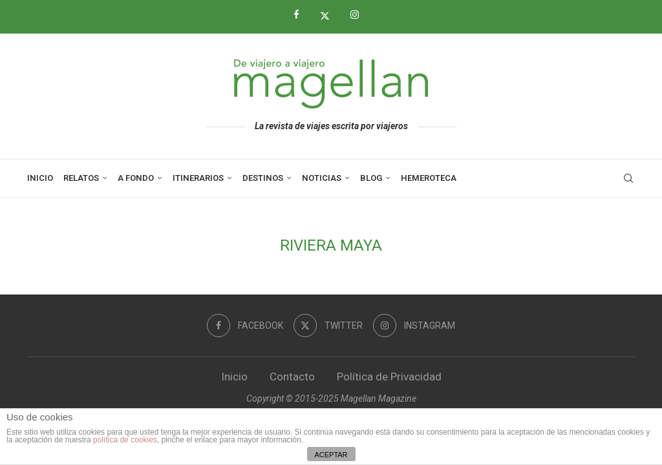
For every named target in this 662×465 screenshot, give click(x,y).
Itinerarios (198, 178)
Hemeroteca (428, 178)
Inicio (40, 178)
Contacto (292, 376)
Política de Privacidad (389, 376)
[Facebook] (301, 15)
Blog (371, 178)
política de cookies (125, 439)
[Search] (628, 178)
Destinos (262, 178)
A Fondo (136, 178)
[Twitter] (329, 15)
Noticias (321, 178)
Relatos (81, 178)
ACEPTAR (330, 455)
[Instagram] (359, 15)
